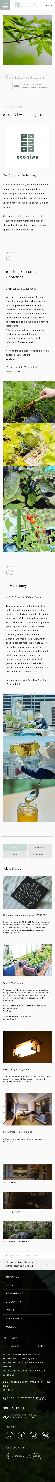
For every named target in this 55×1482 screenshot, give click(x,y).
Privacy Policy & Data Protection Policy (19, 1398)
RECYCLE (15, 847)
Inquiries (14, 1346)
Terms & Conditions (41, 1398)
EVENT (10, 1310)
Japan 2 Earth (13, 371)
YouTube (10, 359)
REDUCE (39, 847)
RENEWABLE (39, 855)
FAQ (40, 1346)
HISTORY (14, 1212)
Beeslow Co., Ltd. (37, 680)
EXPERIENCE (14, 1318)
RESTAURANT (14, 1293)
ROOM (10, 1285)
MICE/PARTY (14, 1302)
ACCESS (11, 1327)
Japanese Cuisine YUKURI (34, 1456)
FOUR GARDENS (19, 1241)
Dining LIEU (15, 1456)
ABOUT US (15, 1182)
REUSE (15, 855)
